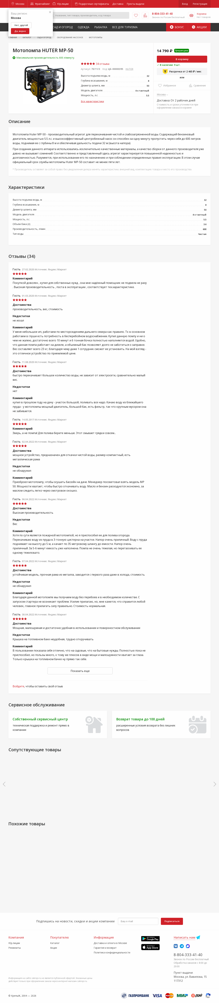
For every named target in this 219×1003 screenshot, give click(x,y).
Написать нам (184, 937)
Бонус (177, 27)
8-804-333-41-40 (188, 954)
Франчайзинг (40, 3)
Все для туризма (124, 27)
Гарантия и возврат (105, 947)
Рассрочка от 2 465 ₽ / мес (182, 71)
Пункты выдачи (135, 3)
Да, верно (20, 31)
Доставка (117, 3)
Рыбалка (100, 27)
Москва (18, 3)
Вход (185, 3)
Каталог (55, 943)
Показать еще (80, 671)
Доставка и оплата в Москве (110, 943)
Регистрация (200, 3)
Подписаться (171, 921)
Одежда (83, 27)
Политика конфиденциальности (112, 952)
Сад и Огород (63, 27)
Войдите (18, 686)
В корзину (182, 59)
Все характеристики (92, 101)
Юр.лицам (61, 3)
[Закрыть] (50, 12)
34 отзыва (95, 64)
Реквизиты (14, 947)
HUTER (129, 69)
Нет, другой (21, 25)
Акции (199, 27)
